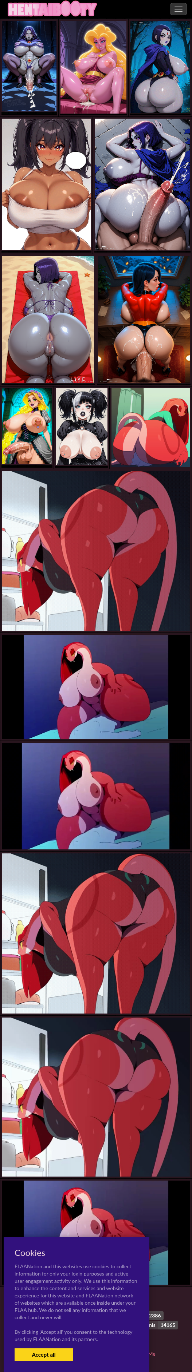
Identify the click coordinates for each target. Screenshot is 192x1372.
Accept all (43, 1354)
